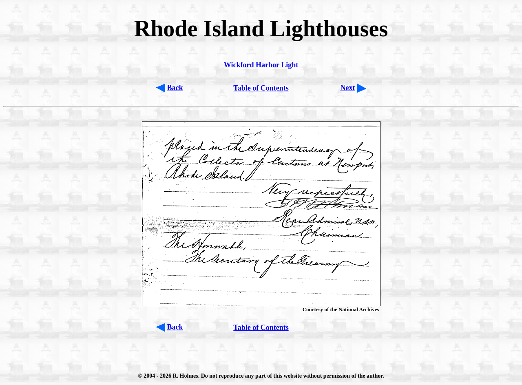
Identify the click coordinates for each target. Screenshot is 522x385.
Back (175, 88)
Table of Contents (260, 88)
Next (348, 88)
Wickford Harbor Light (261, 65)
